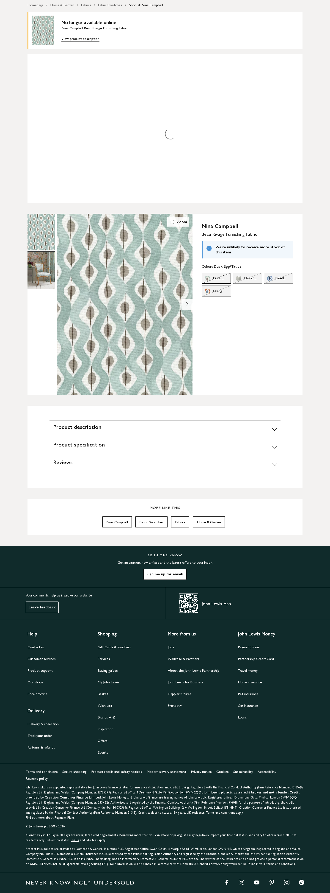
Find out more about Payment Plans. (50, 818)
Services (104, 659)
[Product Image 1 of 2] (41, 232)
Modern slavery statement (166, 771)
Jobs (171, 647)
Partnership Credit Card (256, 659)
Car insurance (248, 705)
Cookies (222, 771)
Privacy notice (201, 771)
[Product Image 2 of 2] (41, 270)
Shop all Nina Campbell (146, 5)
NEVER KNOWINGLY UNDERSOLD (80, 882)
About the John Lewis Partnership (193, 670)
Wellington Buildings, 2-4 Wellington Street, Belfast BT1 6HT (195, 808)
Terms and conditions (42, 771)
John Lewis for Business (186, 682)
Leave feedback (42, 607)
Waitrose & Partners (183, 659)
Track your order (40, 735)
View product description (80, 38)
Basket (103, 694)
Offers (102, 740)
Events (103, 752)
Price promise (37, 694)
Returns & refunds (41, 747)
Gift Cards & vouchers (114, 647)
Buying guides (108, 670)
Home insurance (250, 682)
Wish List (105, 705)
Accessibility (267, 771)
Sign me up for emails (165, 574)
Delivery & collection (43, 724)
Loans (242, 717)
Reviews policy (37, 778)
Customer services (42, 659)
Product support (40, 670)
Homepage (36, 5)
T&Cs (75, 840)
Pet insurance (248, 694)
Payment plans (248, 647)
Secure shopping (74, 771)
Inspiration (105, 729)
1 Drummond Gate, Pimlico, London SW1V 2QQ (169, 792)
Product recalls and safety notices (116, 771)
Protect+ (175, 705)
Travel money (248, 670)
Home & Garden (62, 5)
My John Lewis (108, 682)
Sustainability (243, 771)
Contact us (36, 647)
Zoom (178, 222)
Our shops (35, 682)
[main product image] (46, 30)
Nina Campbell (117, 522)
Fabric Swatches (110, 5)
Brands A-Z (106, 717)
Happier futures (179, 694)
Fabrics (86, 5)
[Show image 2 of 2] (187, 304)
